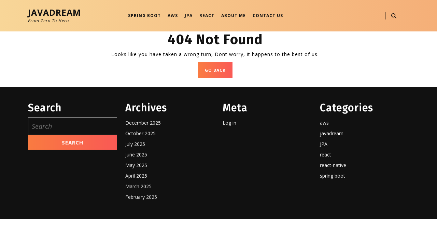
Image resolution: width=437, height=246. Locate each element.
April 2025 (136, 199)
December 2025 (143, 146)
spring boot (332, 199)
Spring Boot (144, 15)
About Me (233, 15)
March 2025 (138, 209)
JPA (189, 15)
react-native (333, 188)
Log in (229, 146)
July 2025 (135, 167)
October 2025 (140, 156)
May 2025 (136, 188)
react (325, 178)
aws (324, 146)
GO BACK (218, 72)
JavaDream (54, 12)
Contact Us (268, 15)
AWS (173, 15)
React (206, 15)
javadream (331, 156)
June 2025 (136, 178)
